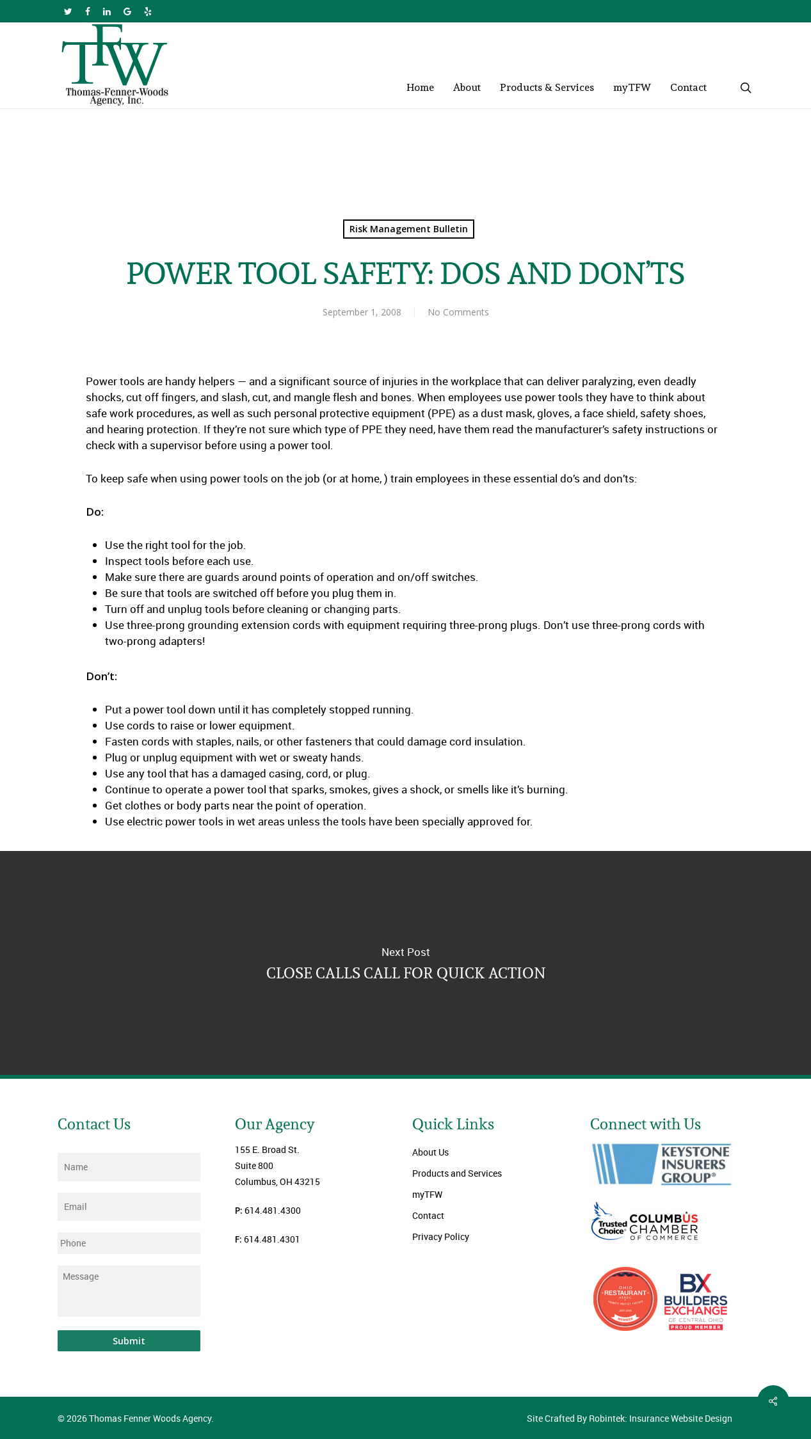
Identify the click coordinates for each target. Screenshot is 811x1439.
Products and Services (457, 1173)
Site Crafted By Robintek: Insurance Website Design (629, 1418)
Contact (428, 1215)
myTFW (427, 1194)
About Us (430, 1152)
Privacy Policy (440, 1236)
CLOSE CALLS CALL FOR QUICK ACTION (405, 963)
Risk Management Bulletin (408, 229)
